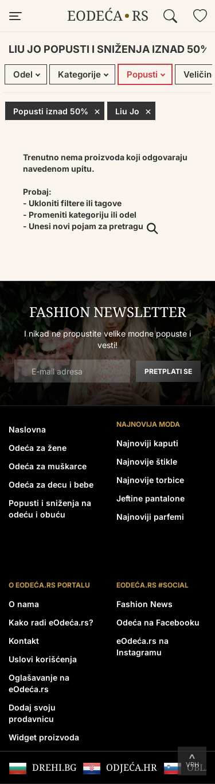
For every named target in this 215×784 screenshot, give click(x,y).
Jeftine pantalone (150, 498)
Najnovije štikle (146, 461)
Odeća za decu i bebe (51, 484)
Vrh (192, 764)
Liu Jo (133, 111)
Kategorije (79, 74)
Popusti (142, 74)
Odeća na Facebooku (158, 622)
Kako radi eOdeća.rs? (51, 622)
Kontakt (24, 641)
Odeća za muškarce (48, 466)
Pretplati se (168, 371)
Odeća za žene (38, 448)
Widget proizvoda (44, 737)
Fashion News (144, 604)
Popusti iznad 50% (56, 111)
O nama (24, 604)
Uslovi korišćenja (43, 659)
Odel (23, 74)
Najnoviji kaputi (147, 443)
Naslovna (27, 429)
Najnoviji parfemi (150, 517)
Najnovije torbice (150, 480)
